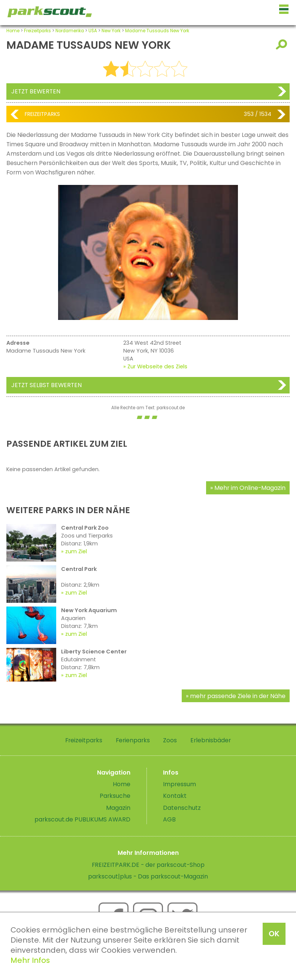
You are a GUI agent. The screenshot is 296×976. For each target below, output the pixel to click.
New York (111, 31)
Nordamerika (69, 31)
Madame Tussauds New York (157, 31)
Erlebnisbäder (210, 740)
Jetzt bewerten (35, 91)
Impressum (179, 784)
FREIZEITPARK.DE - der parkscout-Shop (148, 864)
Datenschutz (182, 807)
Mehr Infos (30, 960)
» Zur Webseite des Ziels (155, 366)
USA (92, 31)
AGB (169, 819)
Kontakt (175, 795)
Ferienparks (133, 740)
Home (12, 31)
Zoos (170, 740)
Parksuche (115, 795)
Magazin (118, 807)
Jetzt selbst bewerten (46, 385)
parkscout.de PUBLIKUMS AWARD (82, 819)
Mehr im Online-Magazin (250, 487)
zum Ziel (76, 551)
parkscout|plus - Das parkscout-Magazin (148, 876)
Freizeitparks (37, 31)
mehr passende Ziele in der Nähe (238, 696)
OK (274, 933)
